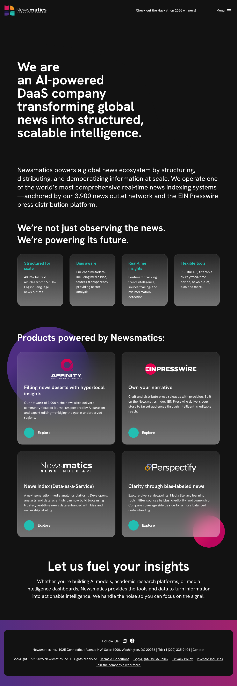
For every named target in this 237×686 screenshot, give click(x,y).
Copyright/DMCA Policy (151, 659)
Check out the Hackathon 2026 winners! (166, 10)
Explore (44, 432)
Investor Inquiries (210, 659)
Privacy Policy (182, 659)
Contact (198, 649)
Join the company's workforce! (118, 665)
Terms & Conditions (114, 659)
